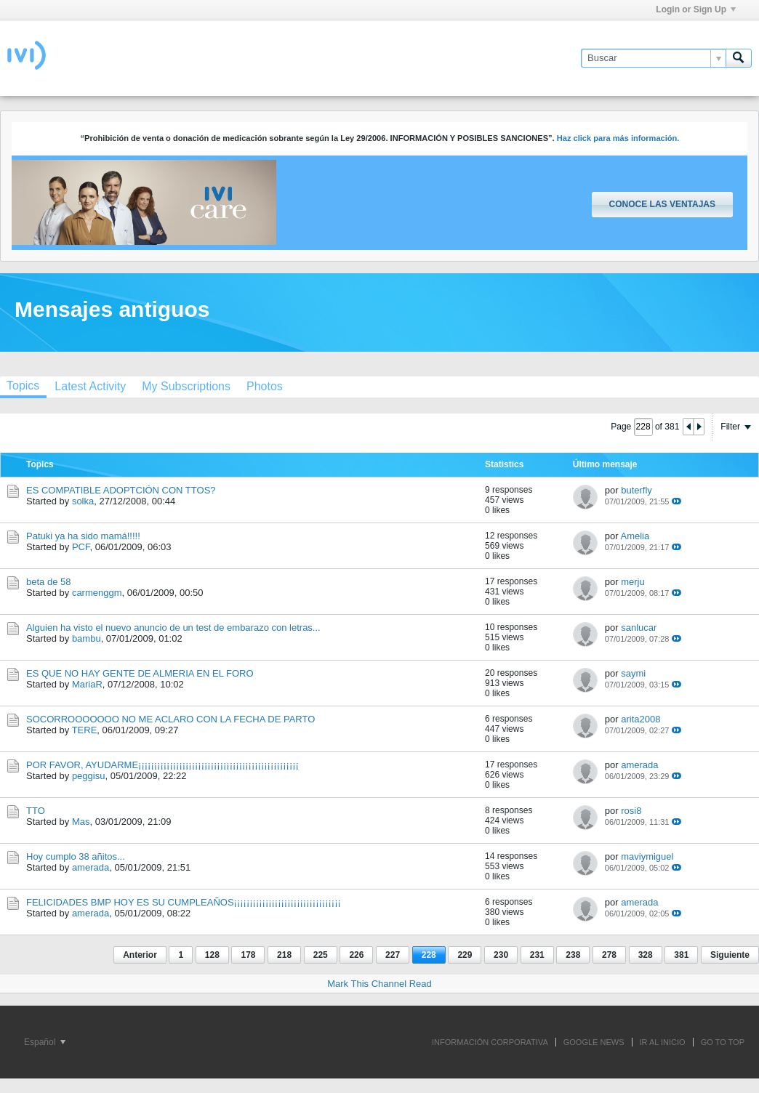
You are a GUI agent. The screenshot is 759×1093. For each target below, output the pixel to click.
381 (681, 955)
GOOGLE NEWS (594, 1042)
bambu (86, 638)
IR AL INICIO (663, 1042)
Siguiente (730, 955)
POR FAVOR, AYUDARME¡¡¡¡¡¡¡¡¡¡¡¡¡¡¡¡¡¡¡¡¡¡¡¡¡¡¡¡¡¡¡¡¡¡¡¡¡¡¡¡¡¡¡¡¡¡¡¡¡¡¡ (162, 764)
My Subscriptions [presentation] (186, 386)
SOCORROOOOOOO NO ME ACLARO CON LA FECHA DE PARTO (170, 719)
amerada (639, 764)
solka (83, 501)
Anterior (140, 955)
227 (392, 955)
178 (248, 955)
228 (429, 955)
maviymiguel (647, 856)
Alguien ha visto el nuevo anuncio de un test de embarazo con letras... (173, 627)
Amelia (634, 536)
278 (609, 955)
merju (633, 581)
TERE (84, 730)
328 (645, 955)
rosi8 (631, 810)
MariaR (87, 684)
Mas (81, 821)
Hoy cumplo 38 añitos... (75, 856)
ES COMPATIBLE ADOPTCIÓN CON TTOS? (121, 490)
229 (464, 955)
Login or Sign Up (696, 9)
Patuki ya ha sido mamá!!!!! (83, 536)
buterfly (636, 490)
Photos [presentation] (264, 386)
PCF (81, 546)
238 (573, 955)
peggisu (88, 775)
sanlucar (638, 627)
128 (212, 955)
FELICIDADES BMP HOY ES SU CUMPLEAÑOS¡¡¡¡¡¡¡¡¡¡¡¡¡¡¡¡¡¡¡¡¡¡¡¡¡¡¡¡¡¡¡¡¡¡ (183, 902)
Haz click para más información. (618, 138)
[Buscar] (653, 58)
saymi (633, 673)
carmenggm (97, 592)
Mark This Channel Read (379, 983)
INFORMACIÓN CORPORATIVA (490, 1042)
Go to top (722, 1042)
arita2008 (640, 719)
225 (320, 955)
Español (44, 1042)
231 (537, 955)
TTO (35, 810)
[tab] (90, 386)
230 (501, 955)
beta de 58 (48, 581)
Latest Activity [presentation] (90, 386)
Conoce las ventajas (662, 204)
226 (356, 955)
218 (284, 955)
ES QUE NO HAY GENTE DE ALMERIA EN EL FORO (140, 673)
